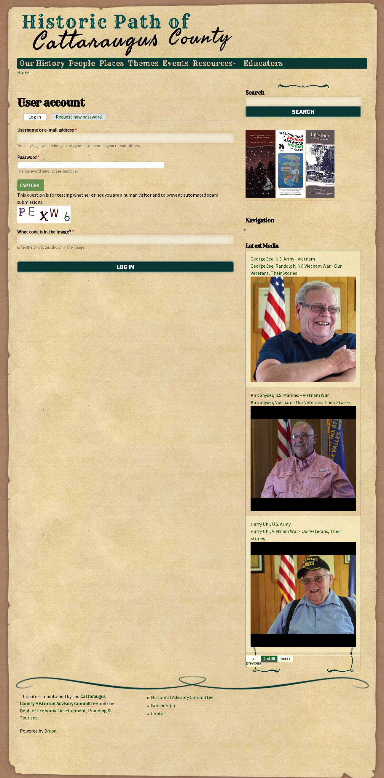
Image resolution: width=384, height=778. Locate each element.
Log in (37, 117)
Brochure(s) (163, 705)
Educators (263, 63)
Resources (213, 63)
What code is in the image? (45, 232)
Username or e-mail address (47, 130)
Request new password (79, 117)
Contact (159, 714)
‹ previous (253, 661)
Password (28, 157)
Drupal (51, 731)
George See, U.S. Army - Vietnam (283, 259)
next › (285, 659)
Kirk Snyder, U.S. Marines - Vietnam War (290, 395)
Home (23, 72)
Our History (42, 63)
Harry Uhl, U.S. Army (271, 524)
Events (175, 63)
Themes (143, 63)
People (82, 63)
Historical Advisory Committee (182, 697)
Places (111, 63)
